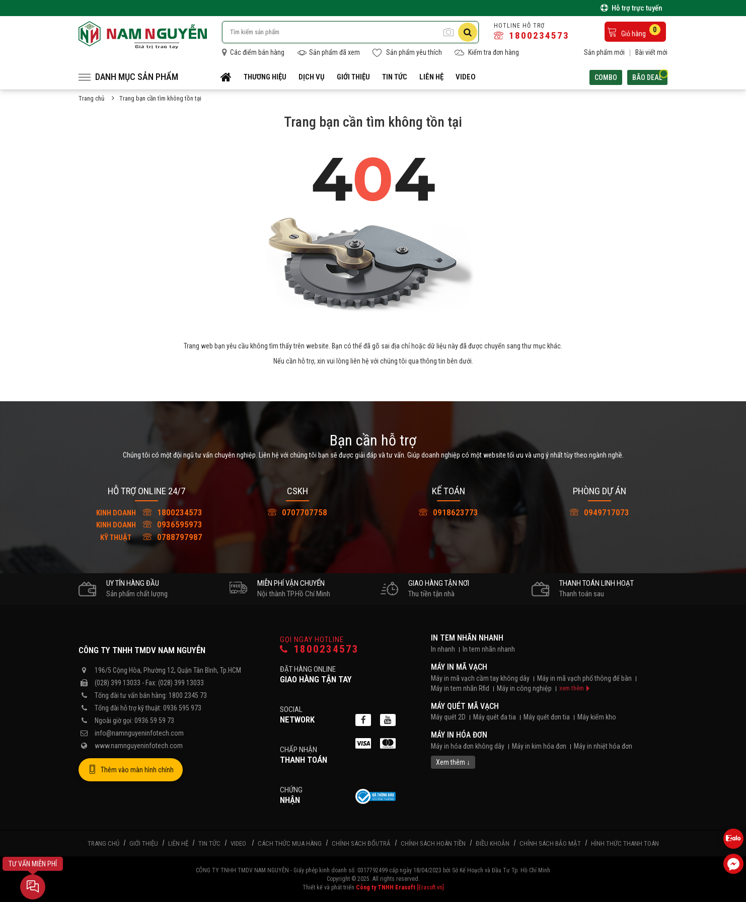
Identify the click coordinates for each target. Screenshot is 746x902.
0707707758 (297, 512)
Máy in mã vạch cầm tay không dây (480, 678)
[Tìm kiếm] (467, 32)
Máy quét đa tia (494, 717)
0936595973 (146, 524)
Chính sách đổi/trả (361, 843)
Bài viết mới (651, 52)
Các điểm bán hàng (253, 52)
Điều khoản (492, 843)
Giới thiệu (353, 76)
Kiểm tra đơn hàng (487, 52)
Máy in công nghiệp (524, 688)
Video (466, 76)
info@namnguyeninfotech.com (139, 733)
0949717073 (599, 512)
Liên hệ (431, 76)
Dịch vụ (312, 76)
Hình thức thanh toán (625, 843)
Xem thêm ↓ (453, 762)
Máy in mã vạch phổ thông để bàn (584, 678)
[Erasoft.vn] (430, 887)
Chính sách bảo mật (550, 843)
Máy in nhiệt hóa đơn (603, 746)
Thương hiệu (265, 76)
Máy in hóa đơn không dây (467, 746)
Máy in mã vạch (459, 667)
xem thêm (571, 688)
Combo (605, 77)
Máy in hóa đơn (459, 735)
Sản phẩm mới (604, 52)
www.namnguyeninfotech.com (139, 746)
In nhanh (443, 649)
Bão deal (649, 76)
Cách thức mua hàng (290, 843)
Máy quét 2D (448, 717)
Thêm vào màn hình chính (131, 769)
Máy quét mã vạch (465, 706)
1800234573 (531, 35)
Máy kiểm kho (596, 717)
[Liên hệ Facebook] (733, 863)
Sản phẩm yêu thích (407, 52)
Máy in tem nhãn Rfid (460, 688)
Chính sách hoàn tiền (433, 843)
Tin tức (394, 76)
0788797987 (146, 537)
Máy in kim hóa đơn (539, 746)
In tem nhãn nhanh (467, 638)
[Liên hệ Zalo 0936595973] (733, 838)
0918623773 (448, 512)
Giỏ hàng (633, 31)
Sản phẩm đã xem (328, 52)
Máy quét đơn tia (547, 717)
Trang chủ (91, 98)
